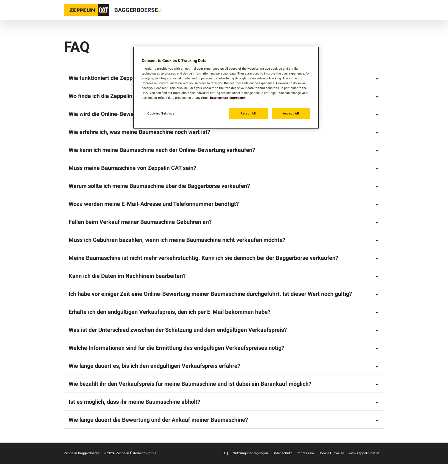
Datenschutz (282, 453)
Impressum (305, 453)
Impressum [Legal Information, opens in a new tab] (237, 98)
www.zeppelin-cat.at (364, 453)
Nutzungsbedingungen (250, 453)
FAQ (225, 453)
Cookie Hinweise (331, 453)
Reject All (248, 113)
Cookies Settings (160, 113)
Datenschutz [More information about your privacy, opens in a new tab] (219, 98)
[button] (86, 10)
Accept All (291, 113)
